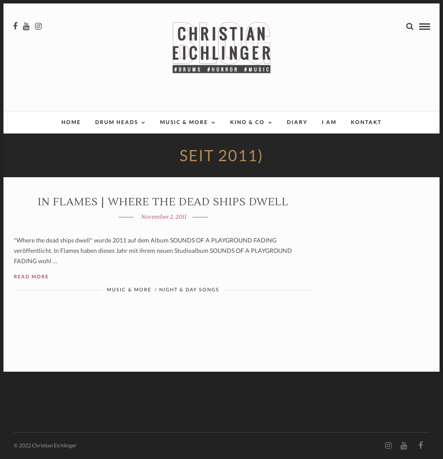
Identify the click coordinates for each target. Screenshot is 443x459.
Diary (297, 122)
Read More (31, 276)
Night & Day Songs (189, 289)
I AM (329, 122)
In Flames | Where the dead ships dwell (163, 202)
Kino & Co (247, 122)
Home (71, 122)
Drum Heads (116, 122)
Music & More (184, 122)
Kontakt (366, 122)
